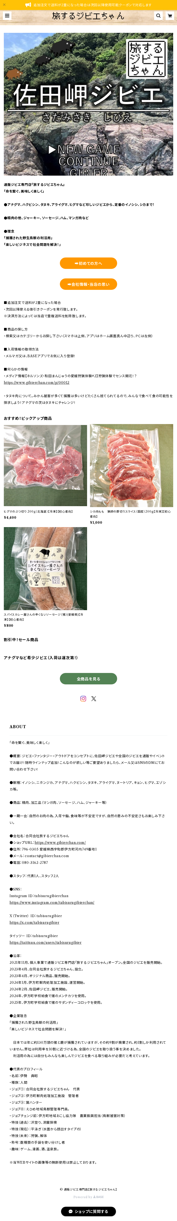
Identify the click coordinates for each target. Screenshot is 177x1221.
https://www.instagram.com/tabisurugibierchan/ (52, 902)
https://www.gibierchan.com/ (60, 842)
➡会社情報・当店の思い (89, 284)
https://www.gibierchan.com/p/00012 (36, 383)
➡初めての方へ (88, 263)
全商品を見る (88, 679)
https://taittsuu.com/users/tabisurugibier (46, 942)
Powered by (88, 1197)
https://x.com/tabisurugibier (34, 922)
